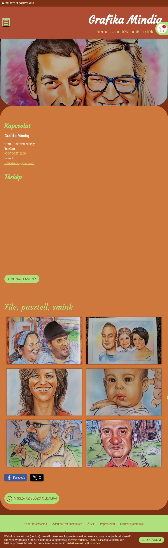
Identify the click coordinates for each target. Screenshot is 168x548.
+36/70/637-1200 (15, 153)
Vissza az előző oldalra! (35, 498)
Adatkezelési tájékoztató (67, 524)
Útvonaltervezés (22, 279)
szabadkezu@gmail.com (19, 163)
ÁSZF (91, 524)
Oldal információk (35, 524)
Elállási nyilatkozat (132, 524)
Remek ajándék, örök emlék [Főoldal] (124, 23)
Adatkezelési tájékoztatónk (83, 543)
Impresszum (107, 524)
